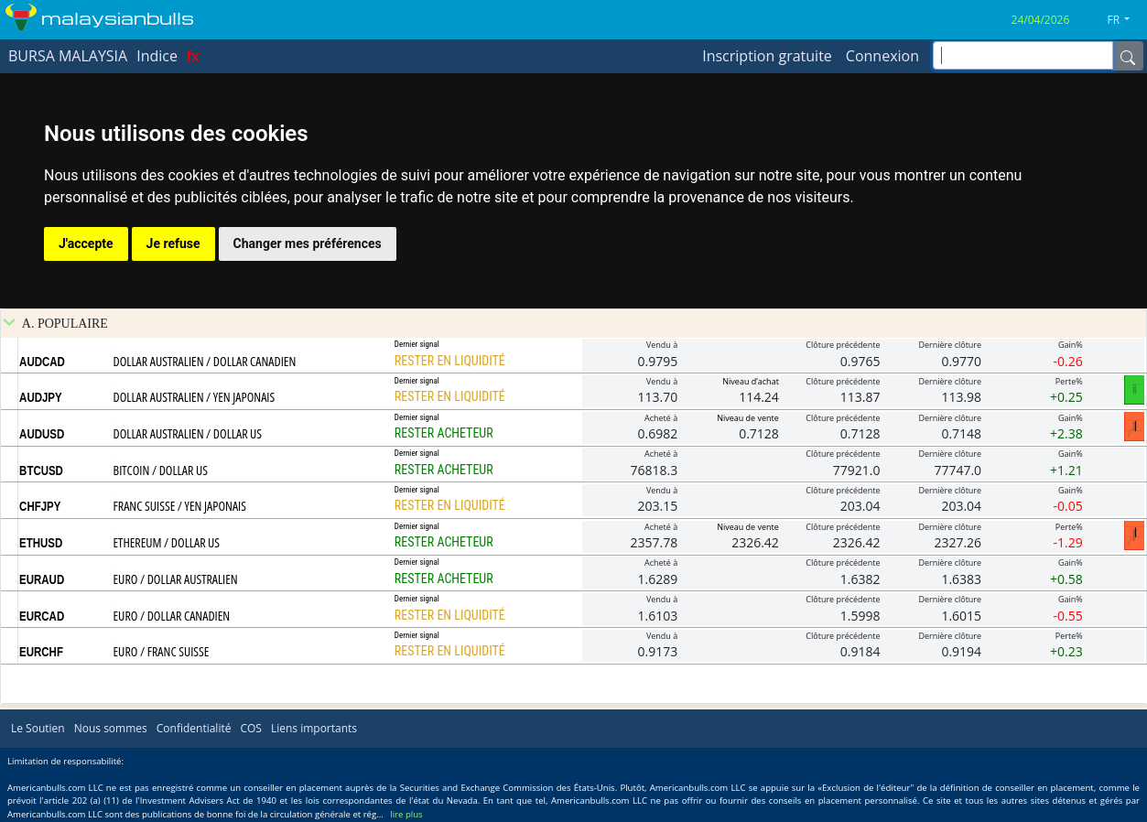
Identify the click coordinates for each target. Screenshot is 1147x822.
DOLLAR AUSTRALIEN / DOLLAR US (188, 433)
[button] (1125, 20)
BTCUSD (41, 470)
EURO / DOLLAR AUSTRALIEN (176, 579)
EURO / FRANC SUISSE (162, 651)
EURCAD (41, 616)
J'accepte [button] (86, 243)
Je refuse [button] (173, 243)
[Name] (1127, 55)
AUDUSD (41, 434)
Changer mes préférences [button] (307, 243)
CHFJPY (39, 506)
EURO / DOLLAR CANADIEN (172, 615)
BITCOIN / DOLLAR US (161, 470)
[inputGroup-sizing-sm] (1023, 55)
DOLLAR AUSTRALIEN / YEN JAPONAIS (195, 397)
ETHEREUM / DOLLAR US (167, 542)
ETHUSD (40, 542)
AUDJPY (40, 397)
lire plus (406, 814)
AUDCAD (42, 361)
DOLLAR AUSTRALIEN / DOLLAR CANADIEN (205, 361)
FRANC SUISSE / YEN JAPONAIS (180, 505)
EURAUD (41, 579)
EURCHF (41, 651)
